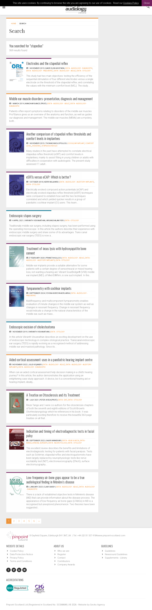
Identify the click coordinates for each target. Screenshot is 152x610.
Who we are (63, 551)
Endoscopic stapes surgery (25, 215)
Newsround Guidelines (116, 554)
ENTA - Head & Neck (70, 441)
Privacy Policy (17, 557)
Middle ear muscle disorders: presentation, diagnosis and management (51, 98)
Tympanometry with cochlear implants (48, 288)
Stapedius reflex (49, 146)
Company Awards (66, 564)
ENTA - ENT (62, 400)
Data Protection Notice (21, 554)
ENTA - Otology (84, 71)
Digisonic (36, 146)
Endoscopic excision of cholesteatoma (32, 326)
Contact (61, 557)
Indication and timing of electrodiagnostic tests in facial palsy (60, 433)
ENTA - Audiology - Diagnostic (78, 68)
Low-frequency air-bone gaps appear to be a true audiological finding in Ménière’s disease (55, 479)
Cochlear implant (76, 143)
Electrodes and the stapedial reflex (47, 63)
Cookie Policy (16, 551)
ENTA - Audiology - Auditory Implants (77, 182)
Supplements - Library (116, 557)
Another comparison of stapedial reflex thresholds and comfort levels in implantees (58, 136)
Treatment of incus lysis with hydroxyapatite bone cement (56, 251)
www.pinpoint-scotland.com (111, 535)
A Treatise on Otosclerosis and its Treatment (53, 395)
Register (61, 554)
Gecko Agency (97, 604)
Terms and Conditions (21, 561)
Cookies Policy (131, 3)
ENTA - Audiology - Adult (65, 71)
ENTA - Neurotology (57, 443)
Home (13, 24)
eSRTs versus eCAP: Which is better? (48, 177)
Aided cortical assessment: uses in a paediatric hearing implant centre (50, 359)
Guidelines (110, 551)
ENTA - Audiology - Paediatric (39, 71)
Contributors (63, 561)
